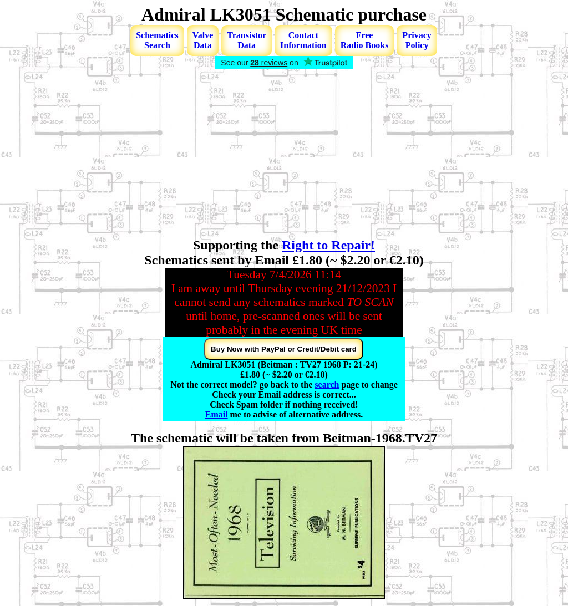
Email (216, 414)
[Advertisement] (284, 154)
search (327, 384)
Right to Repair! (328, 245)
